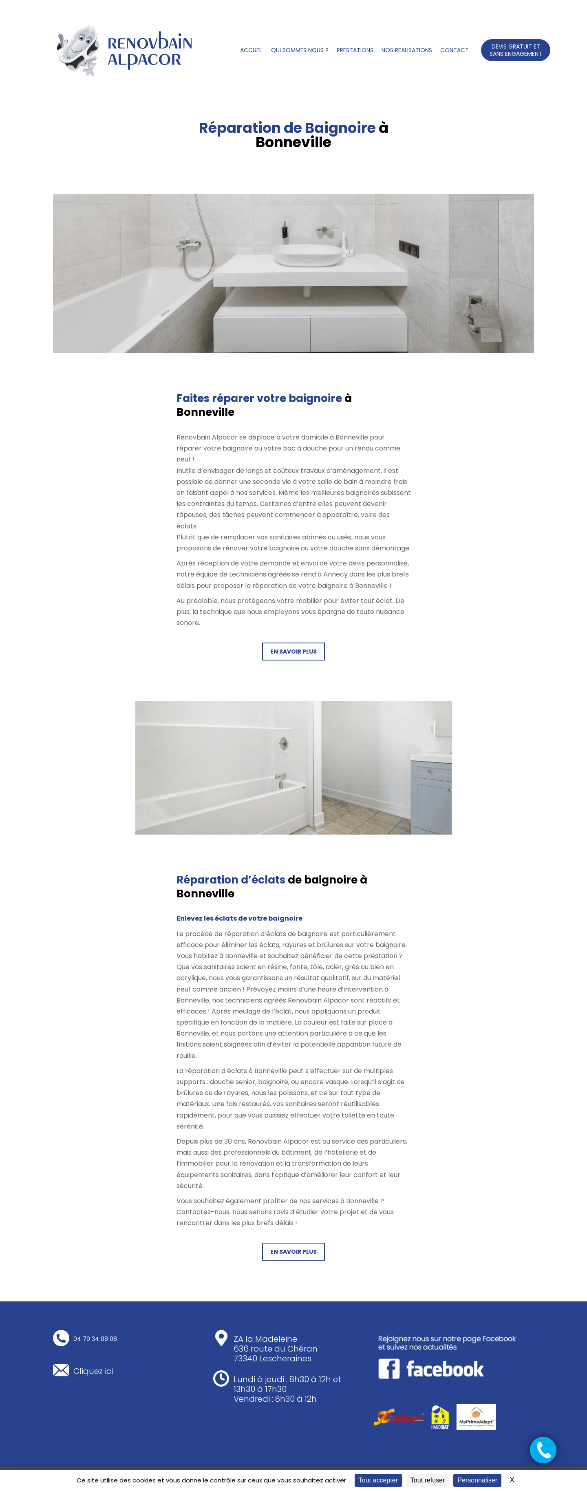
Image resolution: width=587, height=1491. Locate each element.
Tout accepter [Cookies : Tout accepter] (378, 1480)
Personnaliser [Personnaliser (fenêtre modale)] (477, 1480)
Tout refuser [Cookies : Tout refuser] (427, 1480)
